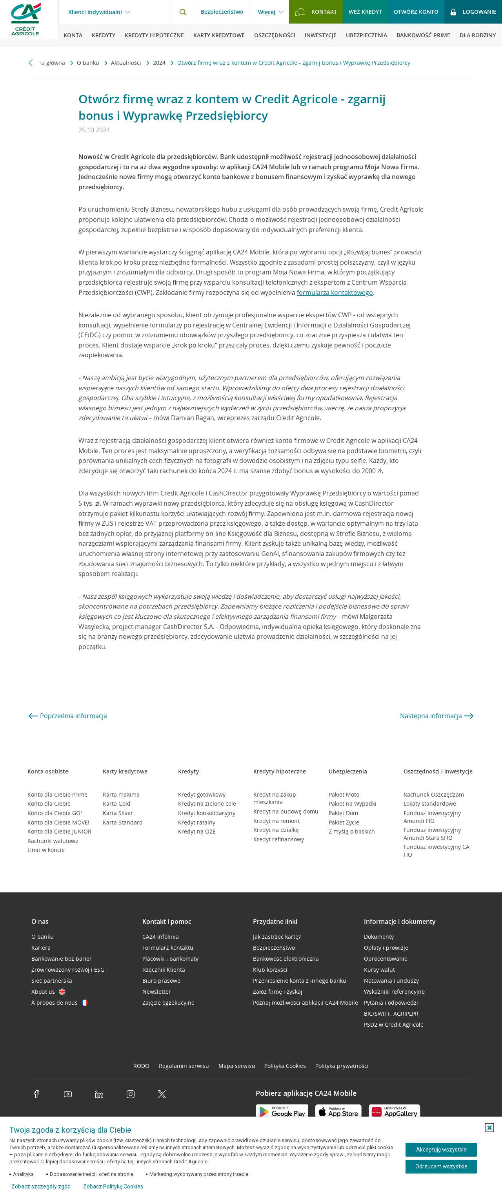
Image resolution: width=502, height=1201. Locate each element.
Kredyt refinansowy (278, 839)
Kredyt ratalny (196, 822)
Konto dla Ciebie (49, 803)
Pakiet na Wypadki (352, 803)
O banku (89, 62)
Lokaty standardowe (430, 803)
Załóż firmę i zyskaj (277, 991)
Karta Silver (118, 813)
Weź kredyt (365, 11)
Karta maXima (121, 794)
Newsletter (156, 991)
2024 (160, 62)
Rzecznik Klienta (163, 969)
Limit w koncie (46, 850)
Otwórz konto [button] (416, 11)
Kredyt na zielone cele (207, 803)
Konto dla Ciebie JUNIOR (59, 831)
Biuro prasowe (161, 980)
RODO (141, 1065)
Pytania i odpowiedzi (391, 1002)
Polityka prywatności (342, 1065)
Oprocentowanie (385, 958)
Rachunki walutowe (52, 841)
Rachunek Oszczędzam (434, 794)
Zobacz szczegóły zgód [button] (41, 1186)
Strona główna (47, 62)
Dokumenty (379, 936)
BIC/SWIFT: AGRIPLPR (391, 1013)
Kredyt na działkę (276, 830)
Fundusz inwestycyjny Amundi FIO (432, 816)
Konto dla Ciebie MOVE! (58, 822)
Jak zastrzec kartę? (277, 936)
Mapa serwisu (236, 1065)
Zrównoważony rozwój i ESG (67, 969)
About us (48, 991)
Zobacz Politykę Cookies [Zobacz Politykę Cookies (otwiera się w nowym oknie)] (113, 1186)
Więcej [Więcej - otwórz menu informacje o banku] (266, 12)
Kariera (41, 947)
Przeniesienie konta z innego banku (299, 980)
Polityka (285, 1065)
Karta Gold (117, 803)
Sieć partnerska (51, 980)
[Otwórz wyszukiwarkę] (183, 12)
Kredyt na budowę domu (285, 811)
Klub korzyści (270, 969)
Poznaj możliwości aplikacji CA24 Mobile (305, 1002)
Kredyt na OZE (197, 831)
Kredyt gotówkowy (202, 794)
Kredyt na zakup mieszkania (274, 798)
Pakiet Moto (344, 794)
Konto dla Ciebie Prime (57, 794)
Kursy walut (379, 969)
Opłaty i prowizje (386, 947)
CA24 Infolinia (160, 936)
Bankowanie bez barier (61, 958)
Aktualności (127, 62)
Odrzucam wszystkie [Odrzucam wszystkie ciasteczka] (441, 1166)
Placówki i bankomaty (170, 958)
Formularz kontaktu (167, 947)
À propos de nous (59, 1002)
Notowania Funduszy (391, 980)
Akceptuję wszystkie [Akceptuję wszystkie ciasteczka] (441, 1149)
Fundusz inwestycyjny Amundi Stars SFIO (432, 833)
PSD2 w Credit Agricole (394, 1024)
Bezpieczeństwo (222, 11)
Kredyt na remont (276, 820)
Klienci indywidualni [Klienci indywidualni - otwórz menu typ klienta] (95, 12)
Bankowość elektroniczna (286, 958)
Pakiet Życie (344, 822)
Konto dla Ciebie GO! (54, 813)
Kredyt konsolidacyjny (206, 813)
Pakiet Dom (343, 813)
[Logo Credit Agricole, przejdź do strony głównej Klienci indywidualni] (29, 23)
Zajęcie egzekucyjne (168, 1002)
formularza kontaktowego (335, 292)
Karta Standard (123, 822)
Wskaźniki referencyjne (394, 991)
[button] (489, 1127)
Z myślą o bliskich (352, 831)
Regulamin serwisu (184, 1065)
